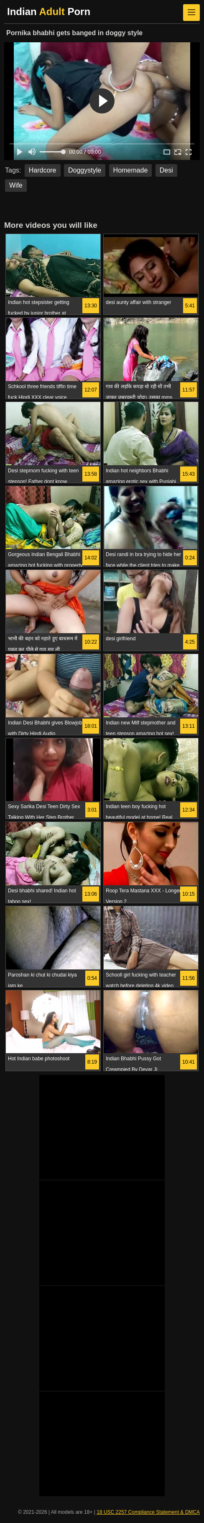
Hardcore (42, 170)
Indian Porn (48, 11)
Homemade (130, 170)
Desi (166, 170)
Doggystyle (84, 170)
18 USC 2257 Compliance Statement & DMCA (148, 1512)
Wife (16, 185)
